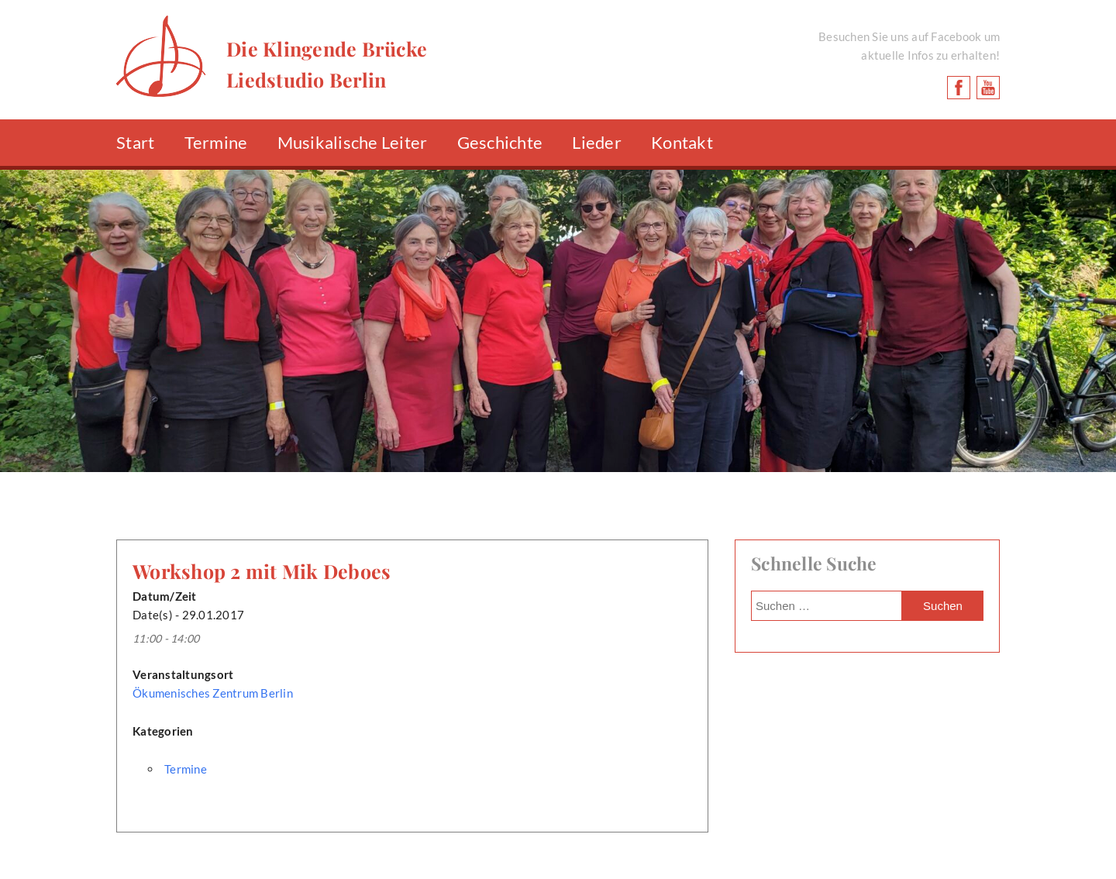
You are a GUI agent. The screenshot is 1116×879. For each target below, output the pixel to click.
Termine (216, 142)
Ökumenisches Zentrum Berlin (213, 693)
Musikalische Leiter (352, 142)
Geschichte (500, 142)
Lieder (597, 142)
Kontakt (682, 142)
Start (135, 142)
